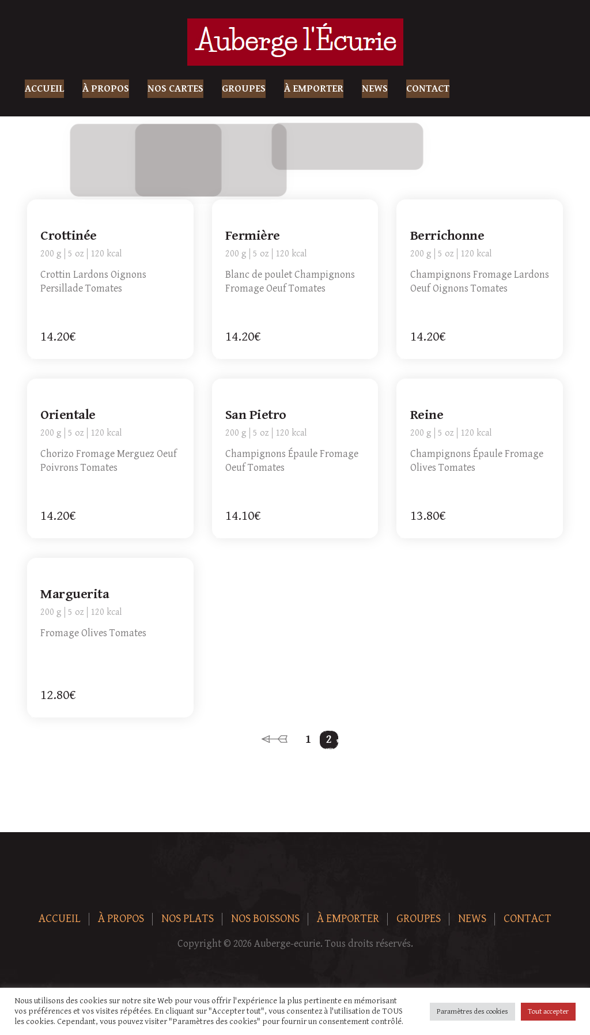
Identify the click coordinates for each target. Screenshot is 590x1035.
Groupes (244, 89)
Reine (427, 415)
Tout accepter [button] (548, 1011)
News (375, 89)
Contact (427, 89)
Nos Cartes (175, 89)
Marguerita (75, 595)
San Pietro (256, 415)
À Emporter (313, 89)
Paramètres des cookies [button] (472, 1011)
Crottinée (69, 236)
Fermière (253, 236)
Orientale (68, 415)
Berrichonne (447, 236)
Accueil (44, 89)
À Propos (105, 89)
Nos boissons (265, 919)
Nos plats (187, 919)
